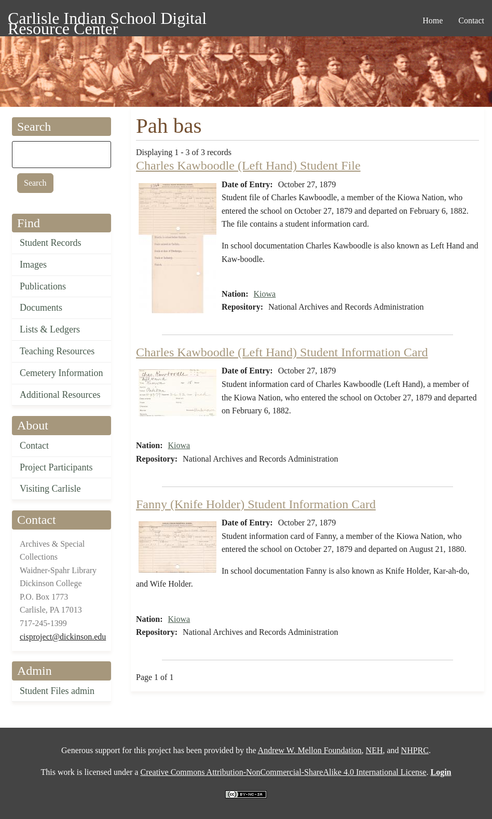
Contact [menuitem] (471, 20)
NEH (374, 750)
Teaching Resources (57, 351)
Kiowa (265, 293)
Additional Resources (60, 395)
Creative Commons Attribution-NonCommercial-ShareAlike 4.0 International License (283, 772)
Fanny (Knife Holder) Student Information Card (256, 504)
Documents (41, 307)
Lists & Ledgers (50, 329)
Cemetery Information (61, 373)
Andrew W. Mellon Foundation (310, 750)
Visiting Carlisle (50, 488)
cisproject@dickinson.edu (63, 636)
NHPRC (415, 750)
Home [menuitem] (432, 20)
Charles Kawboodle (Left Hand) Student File (248, 165)
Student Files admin (57, 691)
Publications (43, 286)
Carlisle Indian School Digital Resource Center (107, 20)
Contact (34, 445)
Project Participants (56, 467)
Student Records (50, 243)
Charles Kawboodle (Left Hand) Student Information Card (282, 352)
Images (33, 264)
